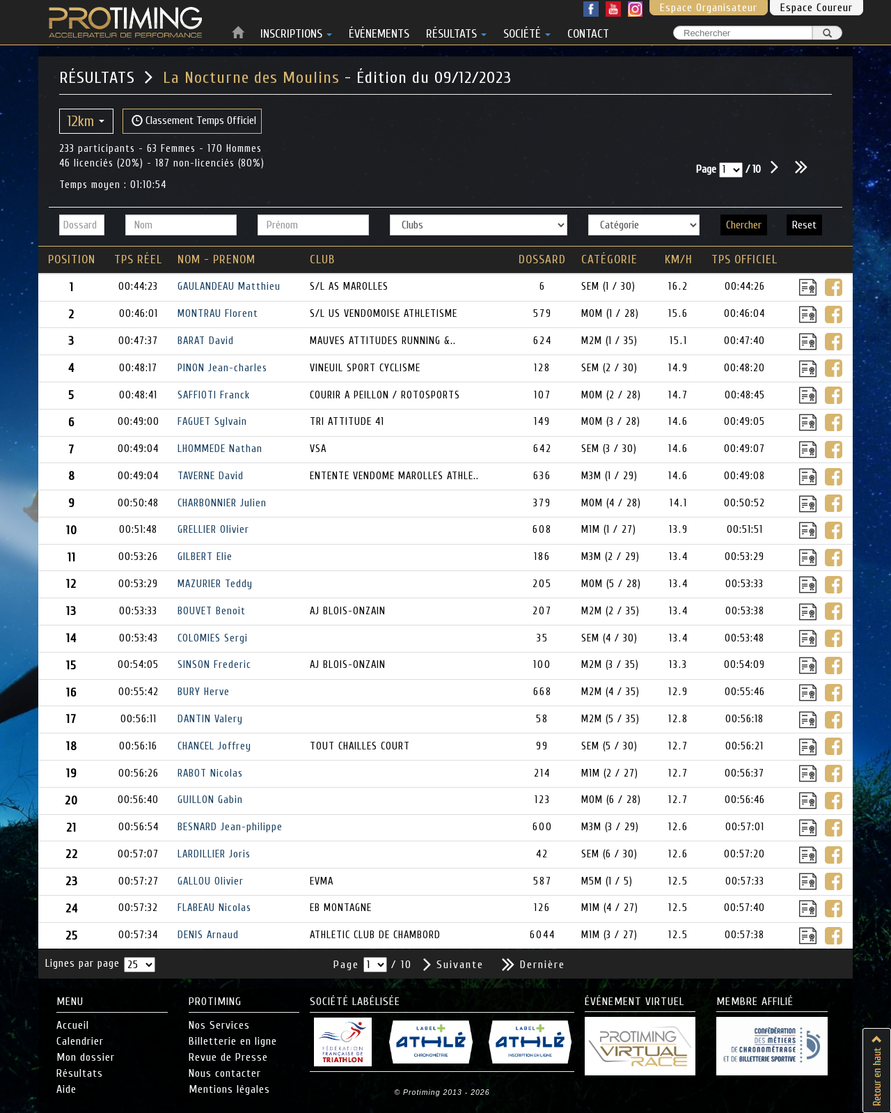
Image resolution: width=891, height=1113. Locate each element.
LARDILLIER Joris (214, 854)
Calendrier (80, 1041)
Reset (804, 225)
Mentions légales (229, 1089)
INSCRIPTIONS (296, 31)
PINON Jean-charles (222, 368)
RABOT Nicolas (210, 773)
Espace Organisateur (708, 7)
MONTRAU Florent (218, 314)
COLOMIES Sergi (213, 638)
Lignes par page (82, 963)
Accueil (72, 1025)
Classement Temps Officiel (194, 120)
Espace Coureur (816, 7)
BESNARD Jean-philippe (230, 827)
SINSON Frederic (214, 665)
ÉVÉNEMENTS (379, 31)
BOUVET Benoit (212, 611)
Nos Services (219, 1025)
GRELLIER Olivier (213, 530)
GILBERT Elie (205, 557)
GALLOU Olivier (211, 881)
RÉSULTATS (456, 31)
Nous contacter (225, 1073)
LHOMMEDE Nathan (220, 449)
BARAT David (206, 341)
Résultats (79, 1073)
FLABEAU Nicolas (214, 908)
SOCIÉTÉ (527, 31)
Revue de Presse (228, 1057)
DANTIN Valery (210, 719)
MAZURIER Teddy (215, 584)
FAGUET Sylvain (212, 422)
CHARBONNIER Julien (222, 503)
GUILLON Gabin (210, 800)
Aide (66, 1089)
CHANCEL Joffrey (214, 746)
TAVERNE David (211, 476)
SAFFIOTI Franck (214, 395)
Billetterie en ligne (233, 1041)
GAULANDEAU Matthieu (229, 287)
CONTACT (588, 31)
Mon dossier (85, 1057)
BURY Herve (204, 692)
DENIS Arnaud (208, 935)
